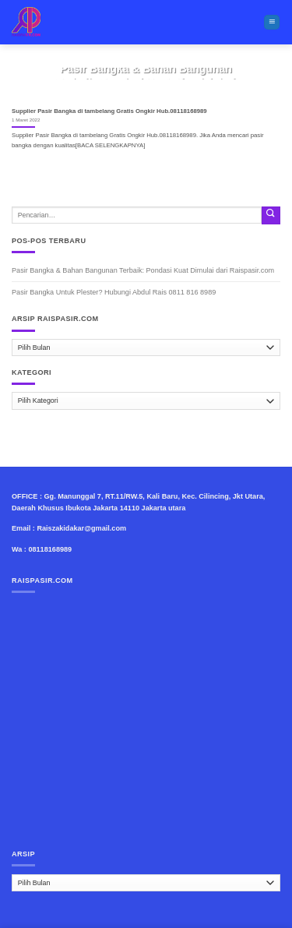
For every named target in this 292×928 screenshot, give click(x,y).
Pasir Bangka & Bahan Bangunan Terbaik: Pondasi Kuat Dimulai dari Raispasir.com (143, 270)
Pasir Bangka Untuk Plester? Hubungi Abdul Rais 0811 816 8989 (114, 292)
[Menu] (272, 22)
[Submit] (271, 215)
